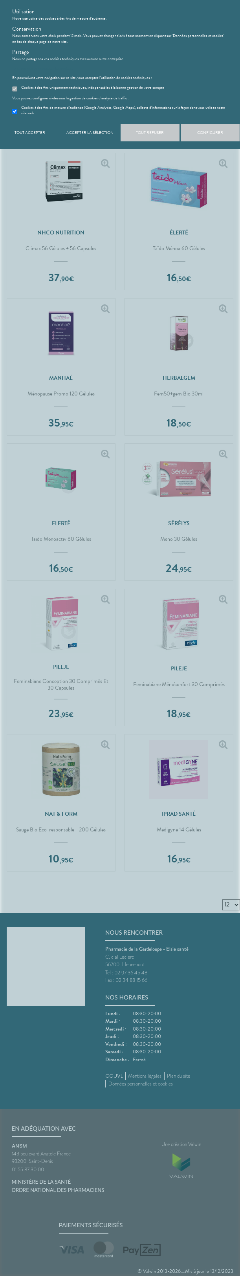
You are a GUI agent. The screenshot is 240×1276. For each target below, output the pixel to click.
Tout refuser (150, 132)
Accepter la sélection (90, 132)
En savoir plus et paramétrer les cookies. (42, 68)
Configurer (210, 132)
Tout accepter (30, 132)
